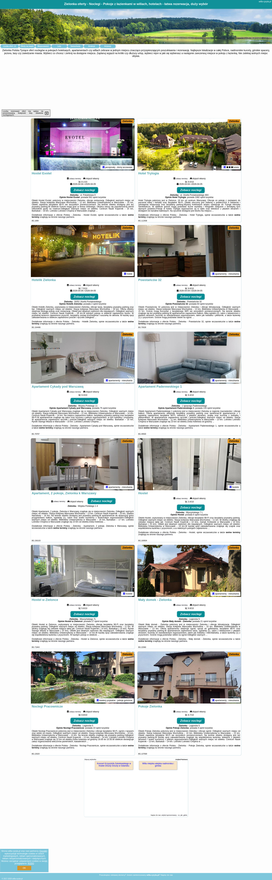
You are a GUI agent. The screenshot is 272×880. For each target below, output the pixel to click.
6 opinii (196, 515)
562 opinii (93, 197)
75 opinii (104, 408)
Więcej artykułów (90, 759)
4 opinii (201, 728)
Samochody (75, 46)
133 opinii (207, 408)
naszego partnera (66, 217)
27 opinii (95, 621)
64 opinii (201, 304)
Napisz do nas (167, 875)
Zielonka (127, 121)
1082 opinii (200, 197)
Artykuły (107, 46)
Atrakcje (91, 46)
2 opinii (94, 304)
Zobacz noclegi (84, 190)
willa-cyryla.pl (265, 1)
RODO (31, 863)
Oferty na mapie (27, 46)
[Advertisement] (136, 83)
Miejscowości (43, 46)
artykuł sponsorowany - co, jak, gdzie (174, 815)
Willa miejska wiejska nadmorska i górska (158, 764)
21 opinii (204, 621)
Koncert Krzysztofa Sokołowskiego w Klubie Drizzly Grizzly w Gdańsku (114, 764)
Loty (59, 46)
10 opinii (97, 728)
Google (43, 851)
